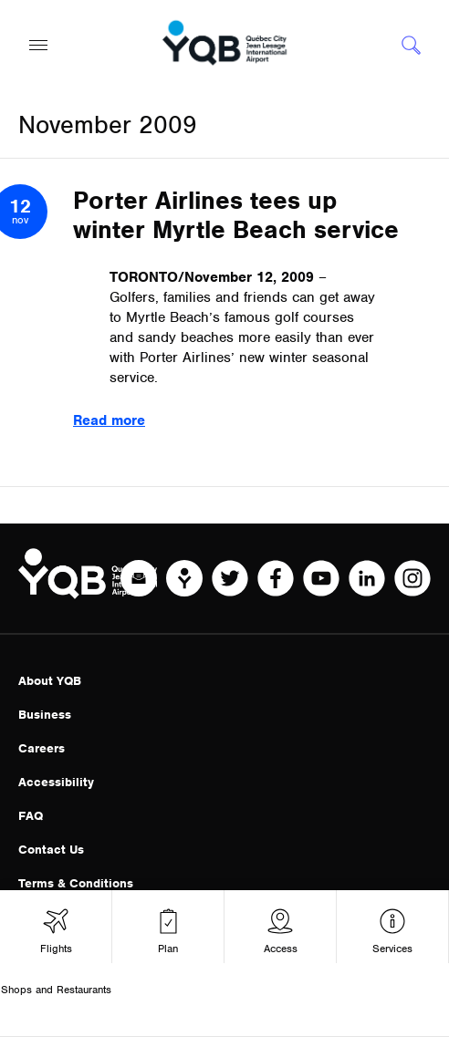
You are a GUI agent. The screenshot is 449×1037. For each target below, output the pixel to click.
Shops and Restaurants (56, 989)
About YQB (49, 681)
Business (44, 714)
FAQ (30, 816)
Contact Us (51, 849)
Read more (109, 420)
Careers (41, 748)
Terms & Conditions (75, 883)
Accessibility (56, 782)
